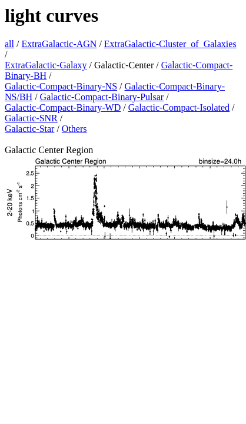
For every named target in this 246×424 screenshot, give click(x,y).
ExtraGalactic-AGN (59, 44)
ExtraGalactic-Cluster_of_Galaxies (170, 44)
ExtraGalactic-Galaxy (46, 65)
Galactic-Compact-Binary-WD (63, 107)
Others (74, 129)
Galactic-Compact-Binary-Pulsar (102, 97)
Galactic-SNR (31, 118)
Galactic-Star (29, 129)
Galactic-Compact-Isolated (179, 107)
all (9, 44)
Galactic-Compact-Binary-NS (61, 86)
